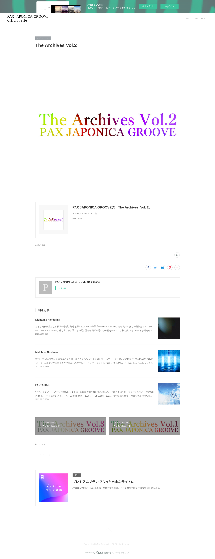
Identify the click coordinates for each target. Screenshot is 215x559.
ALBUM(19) (40, 245)
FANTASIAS (42, 385)
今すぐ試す (148, 6)
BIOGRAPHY (201, 18)
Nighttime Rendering (47, 319)
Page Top (107, 530)
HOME (186, 18)
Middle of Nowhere (46, 352)
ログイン (169, 6)
